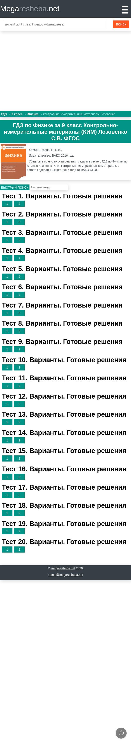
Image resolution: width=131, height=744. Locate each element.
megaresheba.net (63, 568)
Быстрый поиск (14, 187)
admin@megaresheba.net (65, 575)
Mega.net (29, 8)
